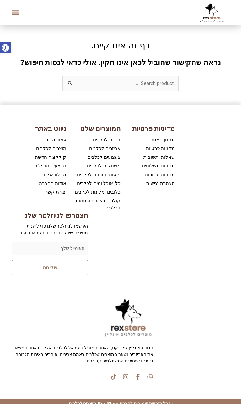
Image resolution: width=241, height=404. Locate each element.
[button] (15, 13)
